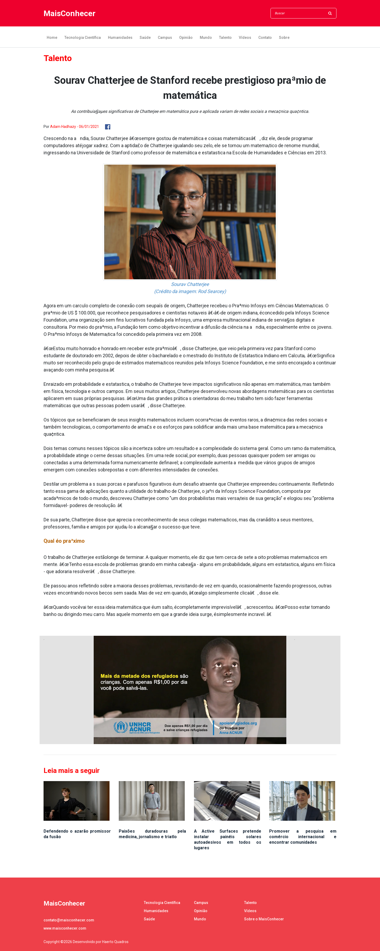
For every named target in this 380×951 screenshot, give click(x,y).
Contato (265, 37)
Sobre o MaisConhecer (264, 919)
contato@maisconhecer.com (69, 920)
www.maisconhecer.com (65, 928)
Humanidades (120, 37)
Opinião (186, 37)
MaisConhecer (70, 13)
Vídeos (245, 37)
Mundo (206, 37)
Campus (165, 37)
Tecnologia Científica (82, 37)
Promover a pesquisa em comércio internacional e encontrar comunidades (302, 837)
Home (52, 37)
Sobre (284, 37)
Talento (225, 37)
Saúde (145, 37)
